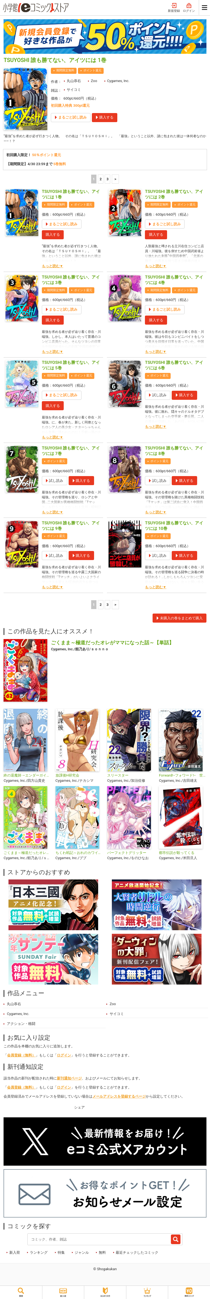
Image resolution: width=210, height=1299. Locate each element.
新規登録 (174, 8)
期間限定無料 (65, 70)
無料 (102, 1253)
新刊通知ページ (69, 1079)
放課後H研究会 (67, 776)
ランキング (39, 1253)
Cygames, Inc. (118, 81)
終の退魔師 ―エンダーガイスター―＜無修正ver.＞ (27, 776)
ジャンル (82, 1253)
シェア (79, 1108)
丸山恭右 (74, 81)
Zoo (94, 81)
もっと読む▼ (52, 267)
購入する (53, 236)
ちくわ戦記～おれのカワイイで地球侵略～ (79, 853)
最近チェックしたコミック (137, 1253)
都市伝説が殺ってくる (176, 853)
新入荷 (14, 1253)
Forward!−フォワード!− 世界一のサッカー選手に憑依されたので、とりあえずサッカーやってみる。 (182, 776)
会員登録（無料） (21, 1056)
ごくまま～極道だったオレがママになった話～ (27, 853)
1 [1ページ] (94, 180)
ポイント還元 (92, 70)
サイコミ (74, 90)
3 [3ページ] (108, 180)
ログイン (189, 8)
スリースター (118, 776)
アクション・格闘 (21, 1025)
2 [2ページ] (101, 180)
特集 (61, 1253)
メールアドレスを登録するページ (119, 1097)
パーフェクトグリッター (126, 853)
